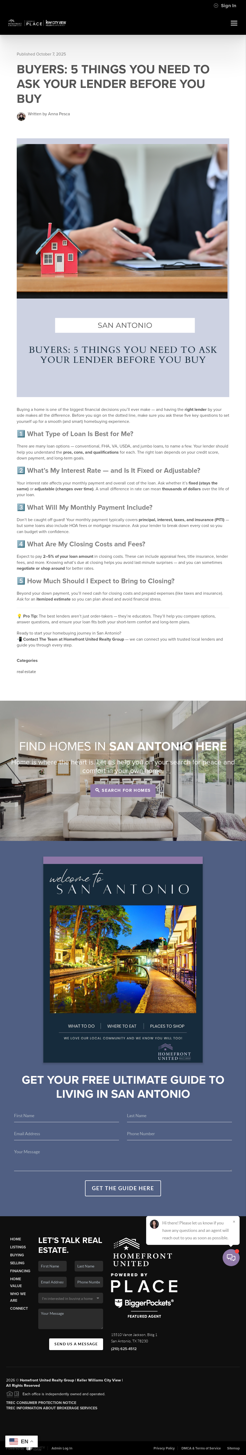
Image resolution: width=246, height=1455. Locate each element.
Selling (17, 1263)
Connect (19, 1308)
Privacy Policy (164, 1448)
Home (15, 1239)
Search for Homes (123, 790)
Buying (17, 1255)
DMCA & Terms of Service (201, 1448)
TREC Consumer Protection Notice (41, 1403)
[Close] (234, 1404)
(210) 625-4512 (124, 1349)
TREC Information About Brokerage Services (51, 1408)
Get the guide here (123, 1188)
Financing (20, 1271)
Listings (18, 1247)
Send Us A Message (76, 1344)
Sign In (225, 5)
